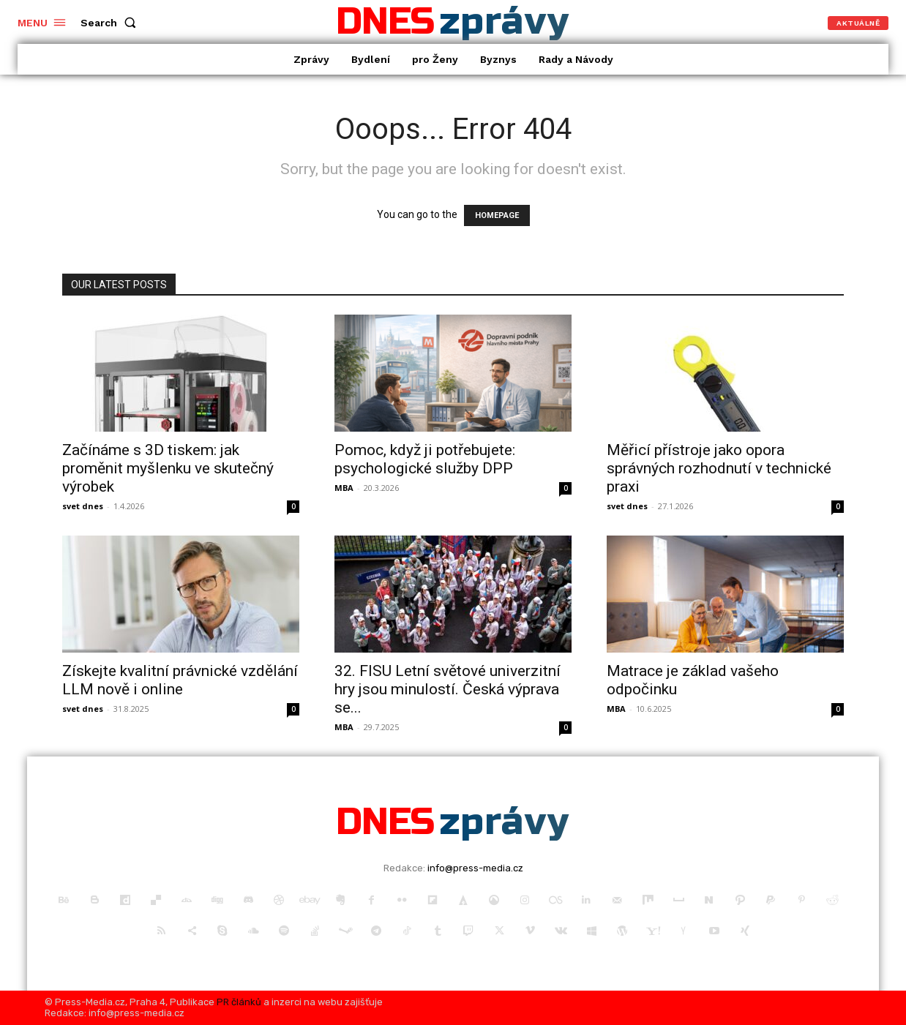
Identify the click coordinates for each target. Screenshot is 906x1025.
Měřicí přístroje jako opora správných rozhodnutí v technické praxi (719, 468)
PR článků (239, 1001)
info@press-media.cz (475, 868)
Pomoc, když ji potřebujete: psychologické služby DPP (424, 459)
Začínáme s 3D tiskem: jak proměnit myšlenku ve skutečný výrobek (168, 468)
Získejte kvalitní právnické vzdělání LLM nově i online (180, 680)
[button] (111, 22)
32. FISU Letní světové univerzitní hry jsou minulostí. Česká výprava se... (447, 689)
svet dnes (82, 505)
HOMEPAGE (497, 215)
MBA (343, 487)
